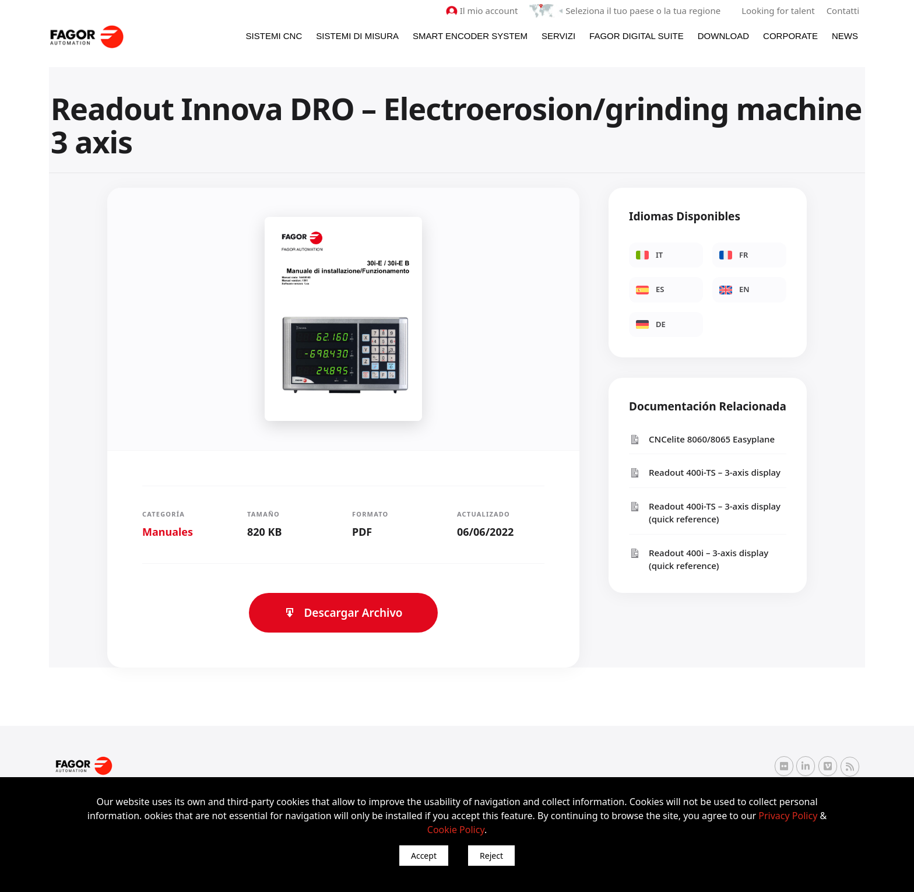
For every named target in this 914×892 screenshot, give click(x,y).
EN (734, 289)
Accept (424, 855)
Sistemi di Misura (357, 36)
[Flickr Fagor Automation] (784, 766)
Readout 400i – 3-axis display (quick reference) (698, 559)
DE (651, 324)
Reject (491, 855)
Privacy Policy (787, 815)
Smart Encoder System (470, 36)
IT (649, 255)
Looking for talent (777, 10)
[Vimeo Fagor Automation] (827, 766)
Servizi (558, 36)
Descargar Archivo (343, 612)
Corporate (790, 36)
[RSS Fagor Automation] (850, 767)
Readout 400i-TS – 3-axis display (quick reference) (705, 512)
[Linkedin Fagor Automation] (805, 766)
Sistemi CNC (274, 36)
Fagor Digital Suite (636, 36)
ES (650, 289)
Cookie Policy (455, 829)
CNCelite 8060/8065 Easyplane (702, 439)
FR (733, 255)
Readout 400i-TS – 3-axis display (705, 472)
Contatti (843, 10)
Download (723, 36)
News (845, 36)
